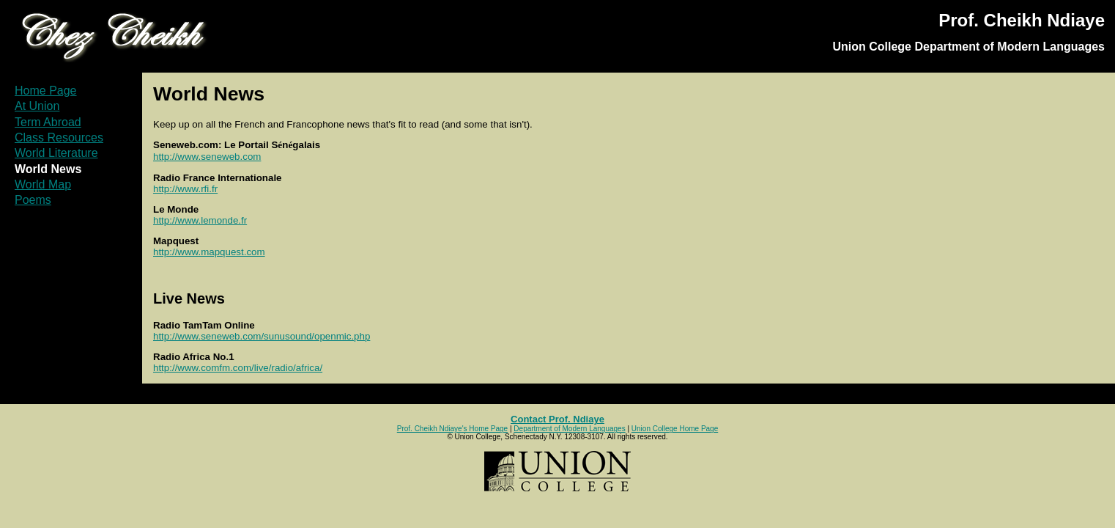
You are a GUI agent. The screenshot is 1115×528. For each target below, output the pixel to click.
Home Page (46, 90)
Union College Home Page (674, 429)
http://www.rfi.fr (185, 188)
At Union (37, 106)
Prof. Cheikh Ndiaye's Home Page (452, 429)
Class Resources (59, 137)
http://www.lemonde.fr (200, 220)
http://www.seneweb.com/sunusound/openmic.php (261, 336)
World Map (43, 184)
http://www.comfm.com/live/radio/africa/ (237, 367)
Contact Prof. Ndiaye (557, 419)
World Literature (56, 153)
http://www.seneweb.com (207, 156)
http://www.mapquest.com (209, 251)
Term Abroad (48, 122)
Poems (33, 200)
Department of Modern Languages (569, 429)
